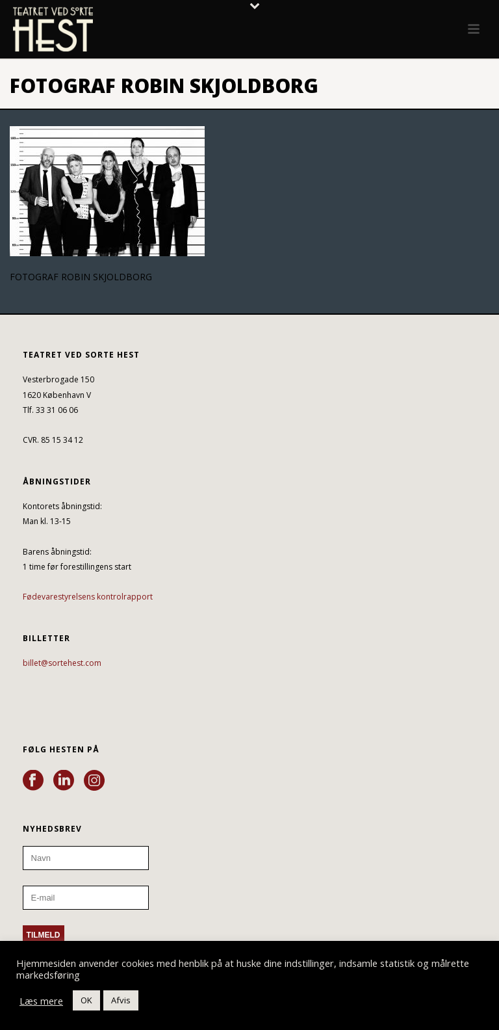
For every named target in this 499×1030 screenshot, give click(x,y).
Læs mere (41, 1001)
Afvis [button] (121, 1000)
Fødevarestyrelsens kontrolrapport (88, 596)
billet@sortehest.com (62, 662)
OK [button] (86, 1000)
